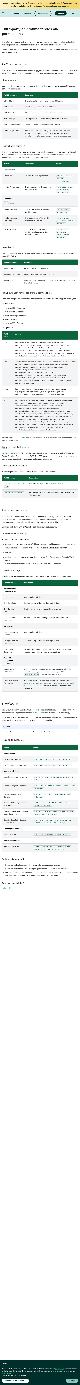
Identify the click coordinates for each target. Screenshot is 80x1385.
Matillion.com (43, 13)
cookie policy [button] (6, 1373)
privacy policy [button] (60, 1369)
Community (15, 13)
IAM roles (22, 438)
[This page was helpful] (4, 888)
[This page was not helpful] (10, 888)
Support (27, 13)
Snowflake (40, 713)
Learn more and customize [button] (15, 1381)
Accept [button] (72, 1381)
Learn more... (63, 6)
